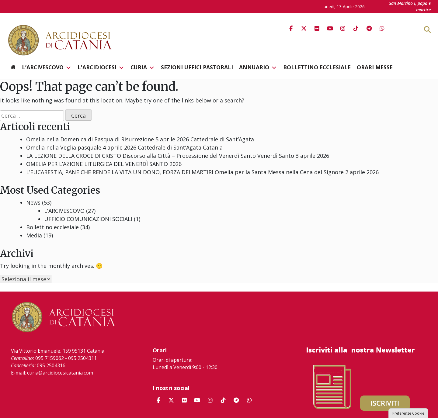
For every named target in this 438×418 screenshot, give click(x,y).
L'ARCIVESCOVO (64, 210)
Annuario (258, 67)
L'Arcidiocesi (101, 67)
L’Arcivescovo (46, 67)
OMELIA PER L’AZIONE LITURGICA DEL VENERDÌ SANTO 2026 (104, 164)
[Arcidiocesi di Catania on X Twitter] (303, 28)
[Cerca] (437, 29)
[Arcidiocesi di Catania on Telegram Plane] (368, 28)
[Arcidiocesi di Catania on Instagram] (342, 28)
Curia (142, 67)
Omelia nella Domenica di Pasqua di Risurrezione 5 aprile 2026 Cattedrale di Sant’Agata (140, 139)
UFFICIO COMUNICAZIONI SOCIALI (88, 219)
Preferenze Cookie (408, 413)
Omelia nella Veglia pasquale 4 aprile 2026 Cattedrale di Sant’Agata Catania (124, 147)
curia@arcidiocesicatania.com (60, 372)
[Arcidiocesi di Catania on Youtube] (330, 28)
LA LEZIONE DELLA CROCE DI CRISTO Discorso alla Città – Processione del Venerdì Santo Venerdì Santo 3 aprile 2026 (177, 155)
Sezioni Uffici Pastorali (197, 67)
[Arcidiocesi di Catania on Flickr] (316, 28)
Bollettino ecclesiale (317, 67)
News (33, 202)
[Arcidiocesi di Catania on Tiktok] (355, 28)
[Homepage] (13, 67)
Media (34, 235)
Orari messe (375, 67)
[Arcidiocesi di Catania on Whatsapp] (382, 28)
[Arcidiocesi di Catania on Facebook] (290, 28)
